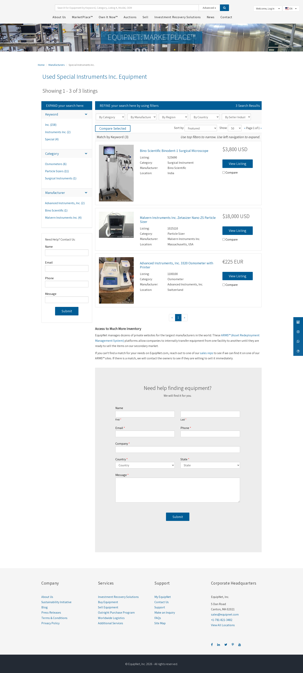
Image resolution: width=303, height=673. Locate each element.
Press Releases (51, 611)
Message (50, 292)
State (183, 458)
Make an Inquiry (164, 611)
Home (41, 63)
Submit (66, 310)
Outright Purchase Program (116, 611)
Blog (44, 606)
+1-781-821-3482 (221, 618)
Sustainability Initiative (56, 601)
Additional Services (110, 622)
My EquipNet (162, 595)
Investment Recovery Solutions (118, 595)
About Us (47, 595)
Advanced (209, 7)
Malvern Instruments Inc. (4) (63, 216)
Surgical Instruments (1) (60, 177)
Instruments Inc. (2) (58, 131)
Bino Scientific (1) (56, 209)
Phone (49, 277)
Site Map (160, 622)
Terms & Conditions (54, 617)
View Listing (237, 162)
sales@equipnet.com (225, 613)
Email (49, 261)
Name (49, 245)
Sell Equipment (108, 606)
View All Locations (223, 624)
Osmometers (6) (55, 163)
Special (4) (52, 138)
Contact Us (161, 601)
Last (182, 418)
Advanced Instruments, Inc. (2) (65, 202)
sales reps (206, 352)
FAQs (157, 617)
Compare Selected (112, 127)
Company (121, 442)
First (117, 418)
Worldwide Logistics (111, 617)
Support (159, 606)
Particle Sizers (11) (57, 170)
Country (120, 458)
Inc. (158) (50, 124)
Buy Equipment (108, 601)
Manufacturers (57, 63)
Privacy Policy (50, 622)
